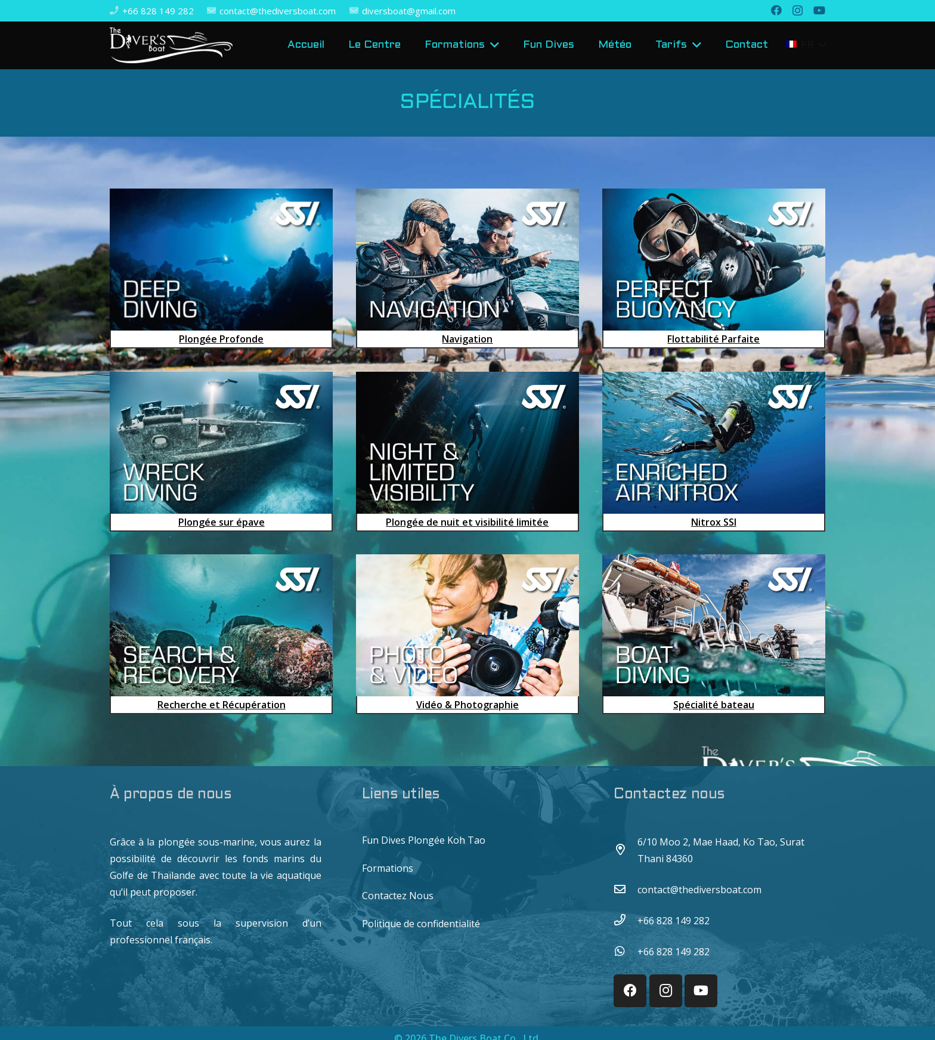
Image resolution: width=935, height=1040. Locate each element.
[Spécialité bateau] (713, 634)
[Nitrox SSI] (713, 452)
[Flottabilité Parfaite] (713, 268)
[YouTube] (819, 10)
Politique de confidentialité (421, 923)
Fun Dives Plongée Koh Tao (423, 840)
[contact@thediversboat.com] (625, 889)
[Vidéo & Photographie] (467, 634)
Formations (387, 868)
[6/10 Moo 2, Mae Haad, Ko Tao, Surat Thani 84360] (625, 850)
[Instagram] (797, 11)
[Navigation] (467, 268)
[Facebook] (776, 10)
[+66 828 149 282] (625, 920)
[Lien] (171, 45)
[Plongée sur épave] (221, 452)
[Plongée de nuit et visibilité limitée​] (467, 452)
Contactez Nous (398, 895)
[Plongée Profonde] (221, 268)
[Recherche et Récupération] (221, 634)
